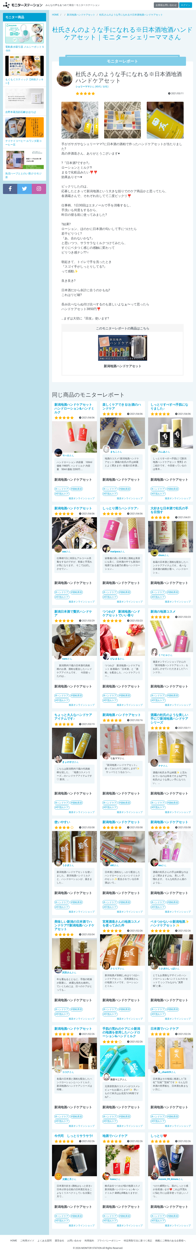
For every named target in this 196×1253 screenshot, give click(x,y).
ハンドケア (62, 489)
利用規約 (89, 1240)
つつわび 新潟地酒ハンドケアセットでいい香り (121, 613)
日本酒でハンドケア (164, 1029)
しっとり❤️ (158, 1136)
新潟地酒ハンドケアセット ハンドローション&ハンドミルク (74, 408)
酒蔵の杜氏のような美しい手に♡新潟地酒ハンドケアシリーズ (169, 718)
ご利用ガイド (27, 1240)
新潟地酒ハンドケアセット (73, 508)
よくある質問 (44, 1240)
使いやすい (62, 822)
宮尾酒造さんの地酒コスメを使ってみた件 (121, 923)
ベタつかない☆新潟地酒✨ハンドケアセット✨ (169, 923)
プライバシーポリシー (109, 1240)
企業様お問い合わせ (166, 5)
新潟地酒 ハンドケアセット (121, 715)
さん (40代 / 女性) (92, 86)
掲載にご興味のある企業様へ (170, 1240)
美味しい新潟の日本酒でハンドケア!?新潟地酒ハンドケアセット (74, 925)
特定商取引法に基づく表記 (138, 1240)
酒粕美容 (77, 489)
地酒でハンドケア (115, 1136)
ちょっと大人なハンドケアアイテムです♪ (73, 716)
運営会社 (59, 1240)
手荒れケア (62, 493)
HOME (13, 1240)
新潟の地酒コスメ (163, 611)
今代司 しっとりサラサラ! (73, 1136)
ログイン (185, 5)
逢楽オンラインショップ (82, 498)
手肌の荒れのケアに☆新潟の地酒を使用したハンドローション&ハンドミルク (121, 1032)
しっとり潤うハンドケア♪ (120, 508)
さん (68, 455)
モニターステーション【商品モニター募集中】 (22, 5)
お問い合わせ (74, 1240)
